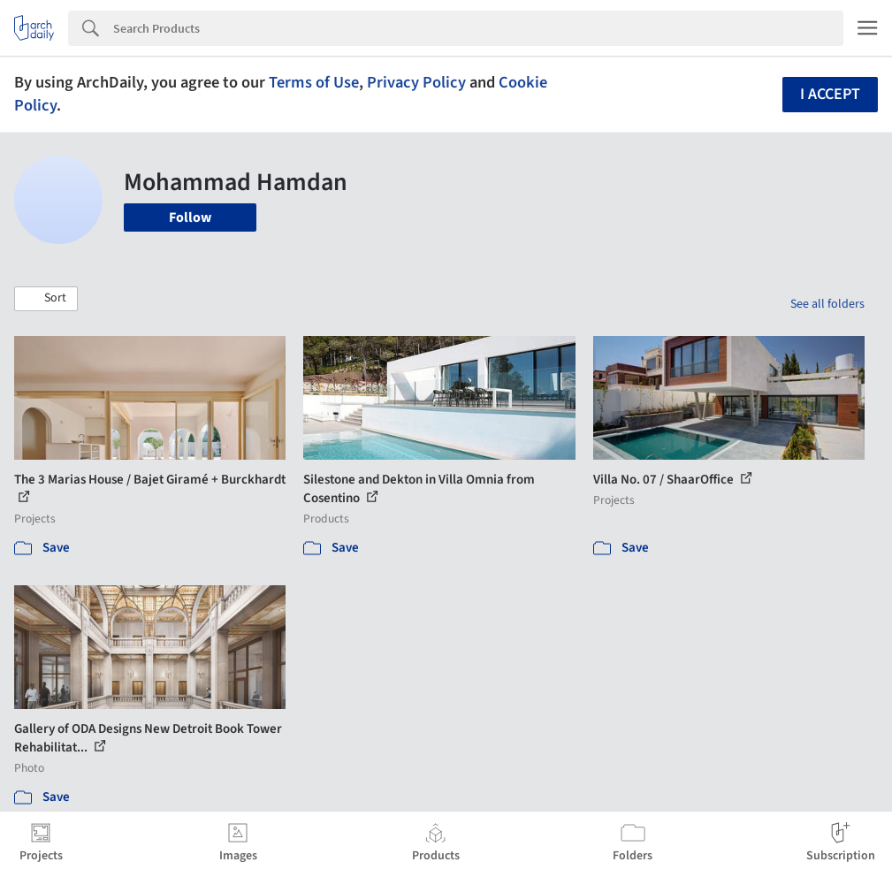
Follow (190, 217)
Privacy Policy (416, 82)
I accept (830, 94)
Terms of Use (314, 82)
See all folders (827, 304)
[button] (46, 298)
